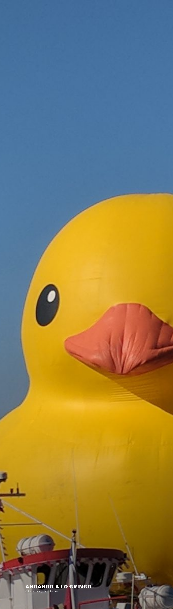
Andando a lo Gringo (58, 587)
